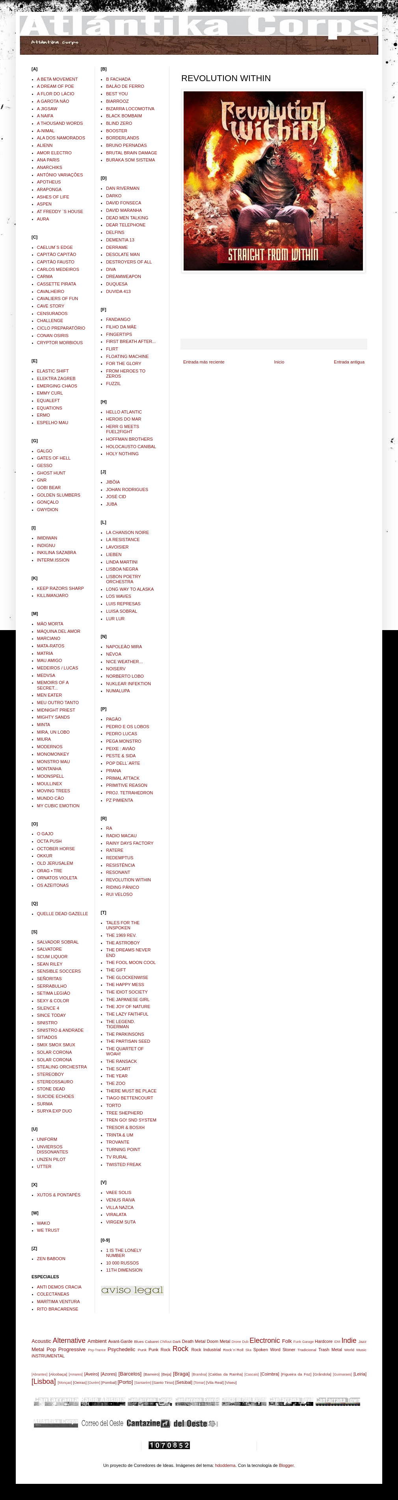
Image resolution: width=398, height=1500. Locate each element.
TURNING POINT (123, 1149)
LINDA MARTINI (122, 562)
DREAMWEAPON (123, 276)
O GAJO (45, 833)
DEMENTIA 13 (120, 239)
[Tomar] (199, 1383)
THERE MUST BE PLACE (131, 1090)
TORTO (113, 1105)
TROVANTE (117, 1142)
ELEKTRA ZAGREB (56, 378)
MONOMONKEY (53, 754)
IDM (337, 1342)
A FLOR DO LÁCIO (55, 93)
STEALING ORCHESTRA (62, 1066)
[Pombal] (109, 1382)
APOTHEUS (49, 182)
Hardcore (324, 1341)
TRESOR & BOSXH (125, 1127)
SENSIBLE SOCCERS (59, 971)
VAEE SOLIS (118, 1192)
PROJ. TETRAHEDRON (129, 792)
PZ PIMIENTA (119, 800)
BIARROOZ (117, 101)
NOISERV (115, 668)
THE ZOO (115, 1083)
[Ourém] (93, 1383)
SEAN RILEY (50, 964)
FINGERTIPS (119, 334)
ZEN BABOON (51, 1258)
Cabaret (152, 1341)
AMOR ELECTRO (54, 152)
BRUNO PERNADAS (126, 145)
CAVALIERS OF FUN (57, 298)
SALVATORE (49, 949)
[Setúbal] (183, 1382)
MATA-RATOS (50, 645)
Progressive (72, 1349)
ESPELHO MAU (52, 422)
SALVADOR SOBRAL (58, 942)
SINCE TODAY (51, 1015)
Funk (297, 1342)
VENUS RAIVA (120, 1200)
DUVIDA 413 (118, 291)
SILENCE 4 (48, 1008)
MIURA (44, 739)
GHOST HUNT (51, 473)
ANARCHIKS (49, 167)
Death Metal (194, 1341)
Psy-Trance (97, 1350)
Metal (38, 1349)
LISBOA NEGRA (122, 569)
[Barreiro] (151, 1374)
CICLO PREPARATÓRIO (61, 328)
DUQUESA (116, 284)
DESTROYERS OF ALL (129, 262)
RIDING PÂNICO (122, 887)
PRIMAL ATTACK (122, 778)
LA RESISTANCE (122, 539)
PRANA (113, 770)
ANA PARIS (48, 160)
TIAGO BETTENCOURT (129, 1098)
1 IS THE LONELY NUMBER (123, 1253)
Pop (51, 1349)
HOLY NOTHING (122, 453)
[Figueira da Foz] (296, 1374)
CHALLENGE (50, 320)
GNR (41, 480)
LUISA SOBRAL (121, 611)
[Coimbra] (269, 1374)
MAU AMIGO (49, 660)
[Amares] (76, 1374)
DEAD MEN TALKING (127, 217)
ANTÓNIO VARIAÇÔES (60, 174)
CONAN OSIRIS (53, 335)
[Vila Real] (215, 1382)
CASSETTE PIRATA (56, 284)
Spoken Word (267, 1349)
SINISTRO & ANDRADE (60, 1030)
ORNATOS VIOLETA (57, 877)
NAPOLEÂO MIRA (124, 646)
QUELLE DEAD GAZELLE (62, 913)
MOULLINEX (49, 783)
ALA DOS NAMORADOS (61, 137)
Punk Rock (160, 1349)
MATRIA (45, 653)
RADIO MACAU (121, 835)
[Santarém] (142, 1383)
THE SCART (118, 1068)
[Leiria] (359, 1374)
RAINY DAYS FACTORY (129, 843)
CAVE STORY (51, 306)
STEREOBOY (50, 1074)
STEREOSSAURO (55, 1081)
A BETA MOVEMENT (57, 79)
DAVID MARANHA (124, 210)
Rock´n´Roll (233, 1350)
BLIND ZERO (119, 123)
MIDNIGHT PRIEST (56, 710)
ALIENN (45, 145)
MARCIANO (48, 638)
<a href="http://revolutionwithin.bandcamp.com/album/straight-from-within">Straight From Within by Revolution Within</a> (273, 305)
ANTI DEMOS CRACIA (59, 1287)
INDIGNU (46, 545)
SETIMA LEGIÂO (53, 993)
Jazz (362, 1341)
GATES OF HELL (54, 458)
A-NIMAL (46, 130)
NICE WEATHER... (124, 661)
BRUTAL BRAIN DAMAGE (131, 152)
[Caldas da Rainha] (225, 1374)
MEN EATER (49, 695)
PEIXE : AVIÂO (120, 748)
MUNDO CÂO (50, 798)
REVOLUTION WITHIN (128, 879)
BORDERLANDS (122, 137)
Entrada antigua (349, 362)
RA (109, 828)
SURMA (45, 1103)
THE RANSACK (121, 1061)
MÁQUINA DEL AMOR (58, 631)
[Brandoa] (199, 1374)
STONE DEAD (51, 1089)
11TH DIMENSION (124, 1270)
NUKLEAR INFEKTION (128, 683)
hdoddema (225, 1465)
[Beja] (166, 1374)
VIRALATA (116, 1214)
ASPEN (44, 204)
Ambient (96, 1341)
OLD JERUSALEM (55, 863)
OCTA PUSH (49, 841)
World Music (355, 1350)
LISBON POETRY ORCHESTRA (123, 579)
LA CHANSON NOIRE (127, 532)
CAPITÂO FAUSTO (55, 262)
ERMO (43, 415)
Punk (142, 1350)
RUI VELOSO (119, 894)
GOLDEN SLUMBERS (58, 495)
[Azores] (109, 1374)
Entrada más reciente (204, 362)
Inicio (279, 362)
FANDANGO (118, 319)
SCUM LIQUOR (52, 956)
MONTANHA (49, 768)
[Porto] (125, 1382)
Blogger (286, 1465)
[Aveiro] (91, 1374)
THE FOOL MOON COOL (131, 962)
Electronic (264, 1340)
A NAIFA (45, 115)
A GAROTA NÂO (53, 101)
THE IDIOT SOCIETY (127, 992)
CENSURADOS (52, 313)
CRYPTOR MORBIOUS (60, 342)
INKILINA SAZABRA (56, 552)
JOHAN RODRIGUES (127, 489)
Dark (177, 1341)
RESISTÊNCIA (120, 865)
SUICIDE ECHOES (55, 1096)
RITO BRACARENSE (57, 1309)
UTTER (44, 1166)
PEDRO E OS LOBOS (127, 726)
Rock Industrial (206, 1349)
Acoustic (41, 1341)
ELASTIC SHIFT (53, 371)
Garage (308, 1342)
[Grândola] (322, 1374)
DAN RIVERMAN (122, 188)
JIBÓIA (113, 482)
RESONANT (118, 872)
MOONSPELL (50, 776)
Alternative (69, 1340)
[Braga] (181, 1374)
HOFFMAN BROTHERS (129, 439)
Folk (287, 1341)
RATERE (114, 850)
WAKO (43, 1223)
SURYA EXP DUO (54, 1111)
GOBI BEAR (49, 487)
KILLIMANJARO (52, 595)
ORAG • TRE (49, 870)
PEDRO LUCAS (121, 733)
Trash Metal (330, 1349)
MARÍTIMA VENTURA (58, 1301)
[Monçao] (65, 1383)
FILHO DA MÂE (121, 326)
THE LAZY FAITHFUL (127, 1014)
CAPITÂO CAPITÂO (56, 254)
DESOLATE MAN (122, 254)
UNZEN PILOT (51, 1159)
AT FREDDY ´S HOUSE (60, 211)
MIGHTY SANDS (53, 717)
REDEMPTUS (119, 857)
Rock (180, 1349)
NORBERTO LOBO (125, 676)
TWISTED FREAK (123, 1164)
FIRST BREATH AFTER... (131, 341)
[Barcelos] (130, 1374)
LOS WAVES (118, 596)
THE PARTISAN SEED (128, 1041)
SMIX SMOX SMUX (56, 1044)
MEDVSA (46, 675)
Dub (245, 1342)
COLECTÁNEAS (53, 1294)
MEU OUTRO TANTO (58, 702)
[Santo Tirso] (163, 1382)
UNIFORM (47, 1139)
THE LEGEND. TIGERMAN (120, 1024)
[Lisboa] (44, 1381)
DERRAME (117, 247)
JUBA (111, 504)
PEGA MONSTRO (123, 741)
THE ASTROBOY (123, 942)
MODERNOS (50, 746)
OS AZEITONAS (53, 885)
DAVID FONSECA (123, 202)
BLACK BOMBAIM (124, 115)
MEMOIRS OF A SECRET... (53, 685)
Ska (248, 1350)
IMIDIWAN (47, 538)
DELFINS (115, 232)
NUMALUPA (118, 690)
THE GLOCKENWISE (127, 977)
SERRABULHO (52, 986)
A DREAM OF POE (55, 86)
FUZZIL (113, 383)
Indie (348, 1340)
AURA (43, 219)
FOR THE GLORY (123, 363)
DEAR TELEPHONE (125, 224)
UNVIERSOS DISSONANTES (52, 1149)
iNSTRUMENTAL (48, 1356)
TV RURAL (116, 1157)
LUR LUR (115, 618)
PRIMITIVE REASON (126, 785)
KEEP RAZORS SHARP (60, 588)
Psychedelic (121, 1349)
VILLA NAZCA (120, 1207)
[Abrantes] (39, 1374)
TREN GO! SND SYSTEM (131, 1120)
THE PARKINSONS (125, 1034)
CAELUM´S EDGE (55, 247)
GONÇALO (48, 502)
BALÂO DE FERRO (125, 86)
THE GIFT (116, 970)
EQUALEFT (48, 400)
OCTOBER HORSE (56, 848)
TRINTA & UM (119, 1135)
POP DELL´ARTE (123, 763)
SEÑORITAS (49, 978)
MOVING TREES (53, 790)
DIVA (111, 269)
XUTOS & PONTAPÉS (58, 1194)
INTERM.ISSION (53, 560)
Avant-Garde (120, 1341)
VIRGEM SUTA (121, 1222)
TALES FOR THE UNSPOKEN (122, 925)
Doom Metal (219, 1341)
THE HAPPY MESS (125, 984)
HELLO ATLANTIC (124, 412)
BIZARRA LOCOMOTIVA (130, 108)
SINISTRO (47, 1022)
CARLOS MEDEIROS (58, 269)
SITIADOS (47, 1037)
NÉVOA (113, 654)
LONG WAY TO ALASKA (130, 589)
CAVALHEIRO (50, 291)
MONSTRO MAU (53, 761)
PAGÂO (113, 719)
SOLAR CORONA (54, 1052)
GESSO (44, 465)
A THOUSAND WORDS (60, 123)
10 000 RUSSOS (122, 1263)
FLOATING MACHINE (127, 356)
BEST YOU (117, 93)
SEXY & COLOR (53, 1000)
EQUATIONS (49, 408)
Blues (139, 1341)
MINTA (43, 724)
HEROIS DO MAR (123, 419)
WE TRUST (48, 1230)
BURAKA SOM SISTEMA (130, 160)
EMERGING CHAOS (57, 386)
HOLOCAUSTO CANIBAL (131, 446)
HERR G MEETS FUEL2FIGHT (122, 429)
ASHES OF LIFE (53, 197)
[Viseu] (231, 1382)
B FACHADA (118, 79)
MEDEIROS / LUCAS (57, 668)
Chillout (165, 1342)
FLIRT (112, 349)
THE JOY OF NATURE (128, 1006)
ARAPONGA (49, 189)
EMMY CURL (50, 393)
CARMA (45, 276)
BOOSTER (116, 130)
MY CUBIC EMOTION (58, 805)
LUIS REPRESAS (123, 603)
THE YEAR (117, 1076)
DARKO (113, 195)
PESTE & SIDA (121, 755)
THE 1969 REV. (121, 935)
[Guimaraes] (342, 1374)
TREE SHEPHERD (124, 1113)
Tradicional (307, 1350)
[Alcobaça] (58, 1374)
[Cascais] (251, 1374)
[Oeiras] (80, 1382)
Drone (236, 1342)
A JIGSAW (47, 108)
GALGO (44, 451)
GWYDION (47, 509)
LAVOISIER (117, 547)
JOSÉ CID (116, 496)
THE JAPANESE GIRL (127, 999)
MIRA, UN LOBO (53, 732)
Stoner (289, 1349)
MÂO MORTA (50, 623)
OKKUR (44, 855)
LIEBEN (113, 554)
